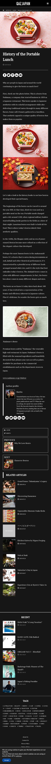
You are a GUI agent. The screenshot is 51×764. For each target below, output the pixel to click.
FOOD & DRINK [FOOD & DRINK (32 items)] (32, 713)
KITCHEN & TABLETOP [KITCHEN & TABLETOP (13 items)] (30, 719)
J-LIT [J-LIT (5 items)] (36, 716)
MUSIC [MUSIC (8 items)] (42, 719)
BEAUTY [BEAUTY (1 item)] (17, 706)
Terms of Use (25, 747)
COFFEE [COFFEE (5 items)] (38, 706)
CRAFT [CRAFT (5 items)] (9, 708)
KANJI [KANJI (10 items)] (10, 719)
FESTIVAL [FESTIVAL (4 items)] (22, 713)
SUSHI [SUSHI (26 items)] (6, 726)
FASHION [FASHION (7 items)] (14, 713)
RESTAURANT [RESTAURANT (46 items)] (15, 724)
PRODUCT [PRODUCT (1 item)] (44, 721)
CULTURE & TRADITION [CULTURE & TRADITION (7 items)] (21, 708)
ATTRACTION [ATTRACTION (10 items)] (8, 706)
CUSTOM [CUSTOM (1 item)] (34, 708)
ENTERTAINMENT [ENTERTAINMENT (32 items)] (38, 711)
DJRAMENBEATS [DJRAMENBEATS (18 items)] (9, 711)
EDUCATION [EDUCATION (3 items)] (27, 711)
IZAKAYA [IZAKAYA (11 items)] (29, 716)
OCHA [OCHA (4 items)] (12, 721)
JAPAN (8, 430)
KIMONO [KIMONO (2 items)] (17, 719)
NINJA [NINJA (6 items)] (6, 721)
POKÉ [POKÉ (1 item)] (32, 721)
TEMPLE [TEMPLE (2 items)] (20, 726)
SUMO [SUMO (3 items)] (42, 724)
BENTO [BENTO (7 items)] (25, 706)
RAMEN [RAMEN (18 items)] (6, 724)
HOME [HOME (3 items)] (22, 716)
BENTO (8, 433)
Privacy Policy (25, 743)
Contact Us (25, 740)
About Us (25, 737)
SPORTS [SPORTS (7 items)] (24, 724)
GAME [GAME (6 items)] (42, 713)
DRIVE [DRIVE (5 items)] (19, 711)
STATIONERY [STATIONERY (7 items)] (34, 724)
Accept (6, 760)
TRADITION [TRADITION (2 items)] (30, 726)
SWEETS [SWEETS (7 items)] (13, 726)
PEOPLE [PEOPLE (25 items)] (26, 721)
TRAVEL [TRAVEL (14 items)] (38, 726)
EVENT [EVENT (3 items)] (6, 713)
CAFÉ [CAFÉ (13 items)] (31, 706)
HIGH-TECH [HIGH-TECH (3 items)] (13, 716)
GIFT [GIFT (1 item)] (5, 716)
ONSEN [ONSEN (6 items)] (19, 721)
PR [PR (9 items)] (37, 721)
